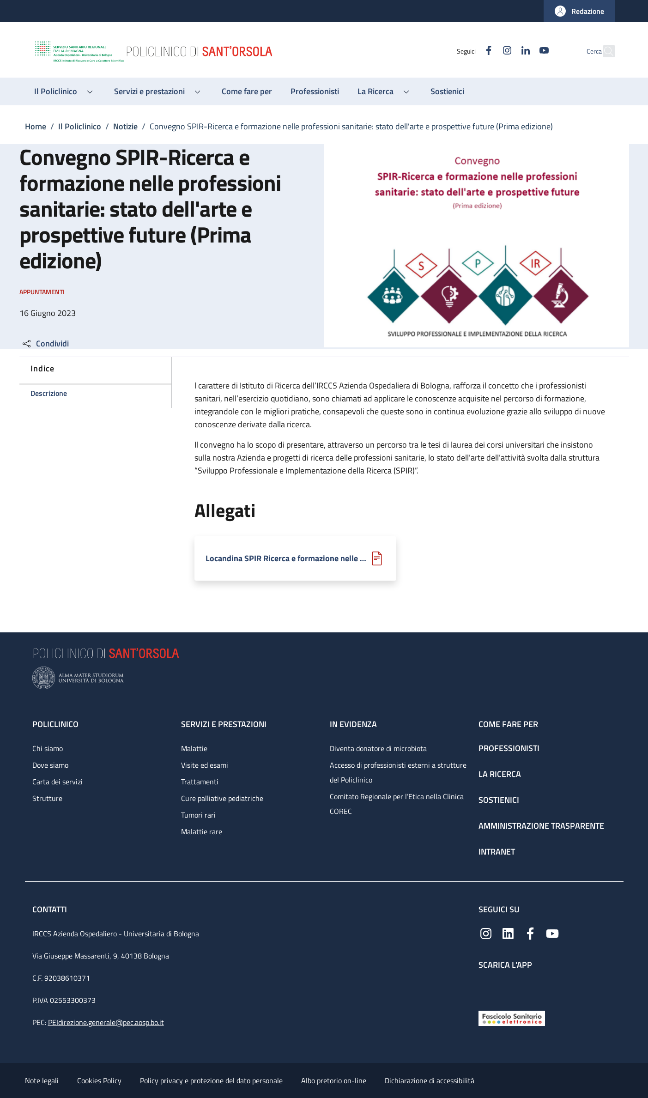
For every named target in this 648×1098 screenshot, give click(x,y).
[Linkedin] (506, 51)
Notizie (125, 126)
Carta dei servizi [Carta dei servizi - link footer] (57, 781)
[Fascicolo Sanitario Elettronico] (511, 1017)
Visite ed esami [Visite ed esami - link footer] (204, 764)
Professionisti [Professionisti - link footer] (508, 748)
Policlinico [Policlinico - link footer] (55, 724)
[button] (579, 11)
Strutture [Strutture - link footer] (47, 798)
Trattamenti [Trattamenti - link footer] (199, 781)
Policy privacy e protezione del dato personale (211, 1080)
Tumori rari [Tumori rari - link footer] (198, 814)
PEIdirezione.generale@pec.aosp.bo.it (106, 1022)
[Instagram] (487, 51)
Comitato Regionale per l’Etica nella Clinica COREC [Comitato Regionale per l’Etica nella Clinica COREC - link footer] (397, 804)
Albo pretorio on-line (333, 1080)
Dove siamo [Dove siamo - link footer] (50, 764)
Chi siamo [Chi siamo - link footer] (47, 748)
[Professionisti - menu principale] (314, 91)
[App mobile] (485, 988)
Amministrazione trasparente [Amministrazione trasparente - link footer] (541, 825)
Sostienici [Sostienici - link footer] (498, 800)
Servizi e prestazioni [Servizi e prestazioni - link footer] (223, 724)
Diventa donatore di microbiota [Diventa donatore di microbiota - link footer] (378, 748)
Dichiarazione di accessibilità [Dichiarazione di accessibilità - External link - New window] (429, 1080)
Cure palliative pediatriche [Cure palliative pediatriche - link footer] (222, 798)
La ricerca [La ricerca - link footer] (499, 774)
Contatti (50, 909)
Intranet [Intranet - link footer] (496, 851)
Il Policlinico (79, 126)
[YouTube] (524, 51)
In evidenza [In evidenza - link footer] (353, 724)
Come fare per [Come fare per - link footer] (508, 724)
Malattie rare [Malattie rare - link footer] (201, 831)
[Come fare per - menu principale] (246, 91)
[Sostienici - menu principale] (447, 91)
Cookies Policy (99, 1080)
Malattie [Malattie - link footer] (194, 748)
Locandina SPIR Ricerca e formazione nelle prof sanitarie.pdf (287, 558)
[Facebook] (469, 51)
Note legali (42, 1080)
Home (35, 126)
